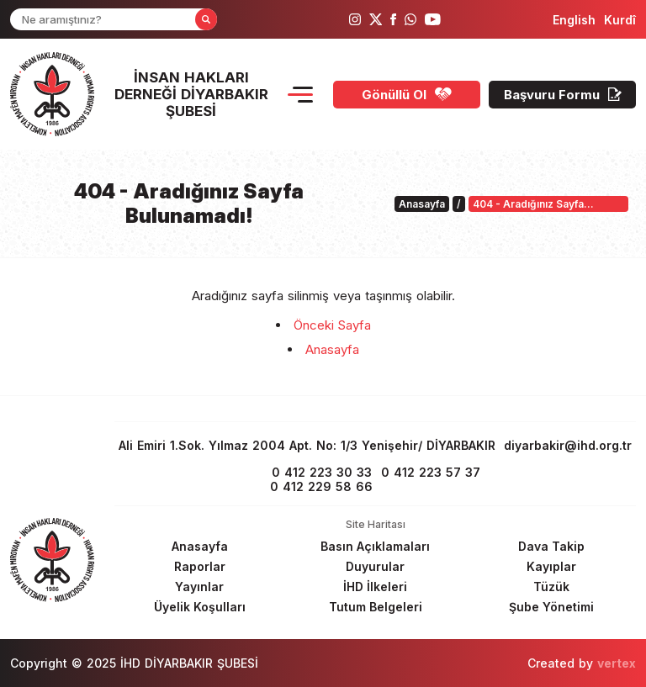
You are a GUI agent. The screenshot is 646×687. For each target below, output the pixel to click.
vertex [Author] (616, 663)
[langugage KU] (620, 20)
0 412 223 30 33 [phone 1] (322, 472)
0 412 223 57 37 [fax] (430, 472)
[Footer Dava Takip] (551, 546)
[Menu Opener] (300, 95)
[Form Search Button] (206, 19)
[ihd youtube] (433, 19)
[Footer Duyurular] (375, 566)
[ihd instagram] (355, 19)
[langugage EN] (574, 20)
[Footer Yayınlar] (199, 586)
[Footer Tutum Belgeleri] (375, 607)
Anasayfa (332, 349)
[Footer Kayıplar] (551, 566)
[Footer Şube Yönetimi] (551, 607)
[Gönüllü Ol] (406, 94)
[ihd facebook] (393, 19)
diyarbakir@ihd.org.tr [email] (568, 445)
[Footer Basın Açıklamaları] (375, 546)
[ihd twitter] (376, 19)
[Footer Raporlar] (199, 566)
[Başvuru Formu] (562, 94)
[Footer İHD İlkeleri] (375, 586)
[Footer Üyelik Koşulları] (199, 607)
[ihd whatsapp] (410, 19)
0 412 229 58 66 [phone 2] (321, 486)
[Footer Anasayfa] (199, 546)
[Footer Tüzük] (551, 586)
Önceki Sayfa (332, 325)
